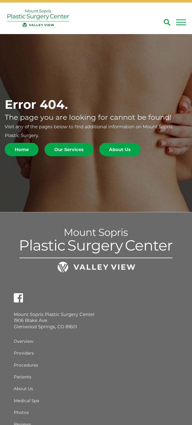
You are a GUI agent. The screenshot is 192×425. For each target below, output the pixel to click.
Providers (24, 353)
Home (22, 149)
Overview (24, 341)
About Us (119, 149)
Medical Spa (26, 400)
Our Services (69, 149)
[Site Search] (167, 22)
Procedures (26, 365)
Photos (21, 412)
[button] (181, 22)
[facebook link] (18, 297)
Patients (22, 376)
